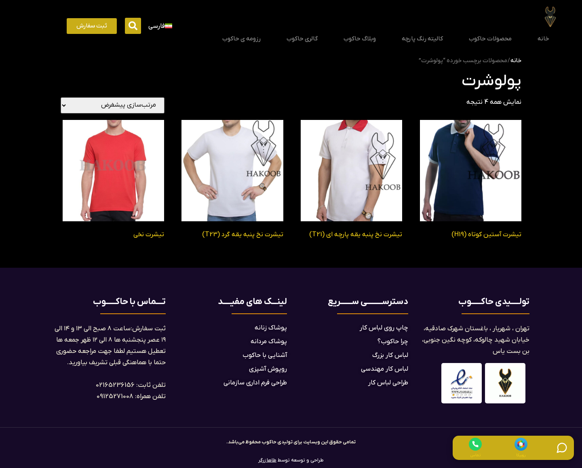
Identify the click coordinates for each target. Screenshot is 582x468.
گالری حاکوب (302, 39)
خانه (543, 39)
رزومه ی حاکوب (241, 39)
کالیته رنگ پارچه (422, 39)
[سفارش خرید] (112, 105)
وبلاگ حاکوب (360, 39)
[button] (133, 26)
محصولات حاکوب (490, 39)
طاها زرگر (267, 460)
